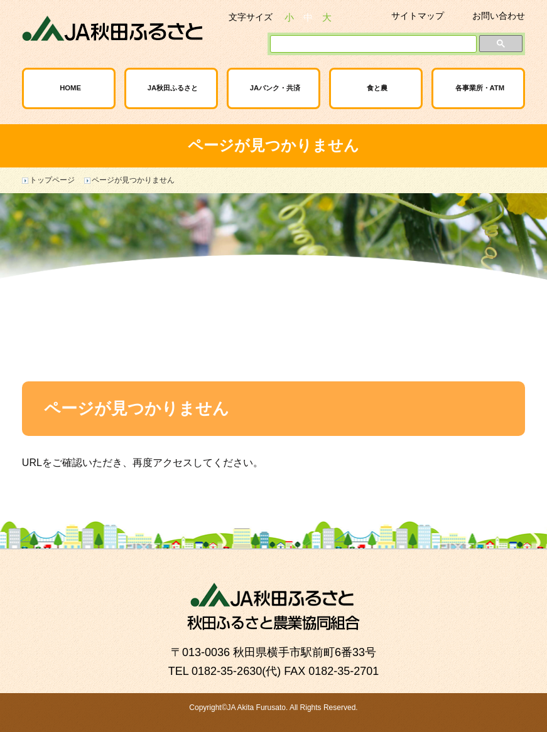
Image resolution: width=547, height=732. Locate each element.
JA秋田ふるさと (173, 88)
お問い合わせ (498, 16)
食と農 (377, 88)
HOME (70, 88)
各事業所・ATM (480, 88)
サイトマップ (417, 16)
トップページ (52, 180)
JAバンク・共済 (275, 88)
